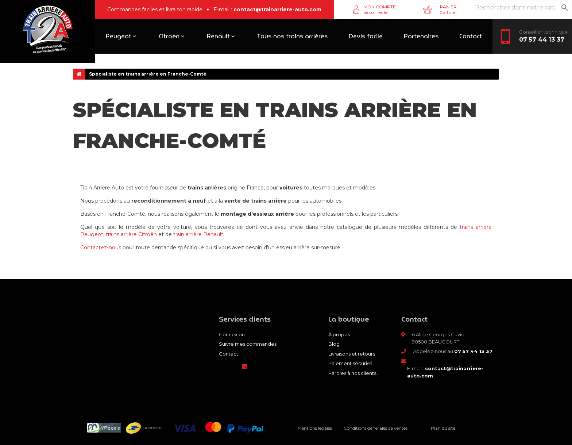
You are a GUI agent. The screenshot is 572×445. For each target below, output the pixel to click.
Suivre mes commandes (248, 344)
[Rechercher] (521, 7)
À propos (339, 334)
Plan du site (443, 428)
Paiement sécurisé (350, 363)
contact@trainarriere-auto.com (277, 9)
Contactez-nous (100, 247)
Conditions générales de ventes (375, 428)
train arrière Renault (198, 234)
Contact (228, 354)
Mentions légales (315, 428)
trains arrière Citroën (131, 234)
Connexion (232, 334)
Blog (334, 344)
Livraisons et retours (351, 354)
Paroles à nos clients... (353, 373)
